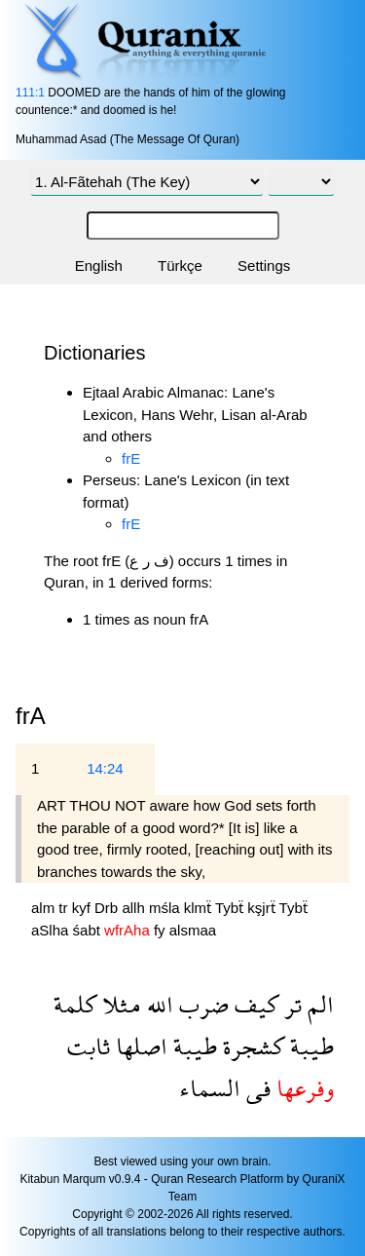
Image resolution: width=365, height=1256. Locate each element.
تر (290, 1004)
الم (318, 1004)
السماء (209, 1088)
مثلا (118, 1004)
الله (157, 1004)
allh (135, 907)
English (99, 265)
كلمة (75, 1004)
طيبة (309, 1046)
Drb (108, 907)
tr (64, 907)
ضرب (201, 1004)
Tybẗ (231, 907)
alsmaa (192, 930)
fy (161, 930)
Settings (263, 265)
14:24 (105, 768)
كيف (253, 1004)
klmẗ (199, 907)
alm (44, 907)
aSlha (52, 930)
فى (255, 1088)
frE (131, 458)
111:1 (30, 92)
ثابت (88, 1046)
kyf (83, 907)
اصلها (138, 1046)
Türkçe (180, 265)
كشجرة (250, 1046)
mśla (166, 907)
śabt (89, 930)
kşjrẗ (262, 907)
